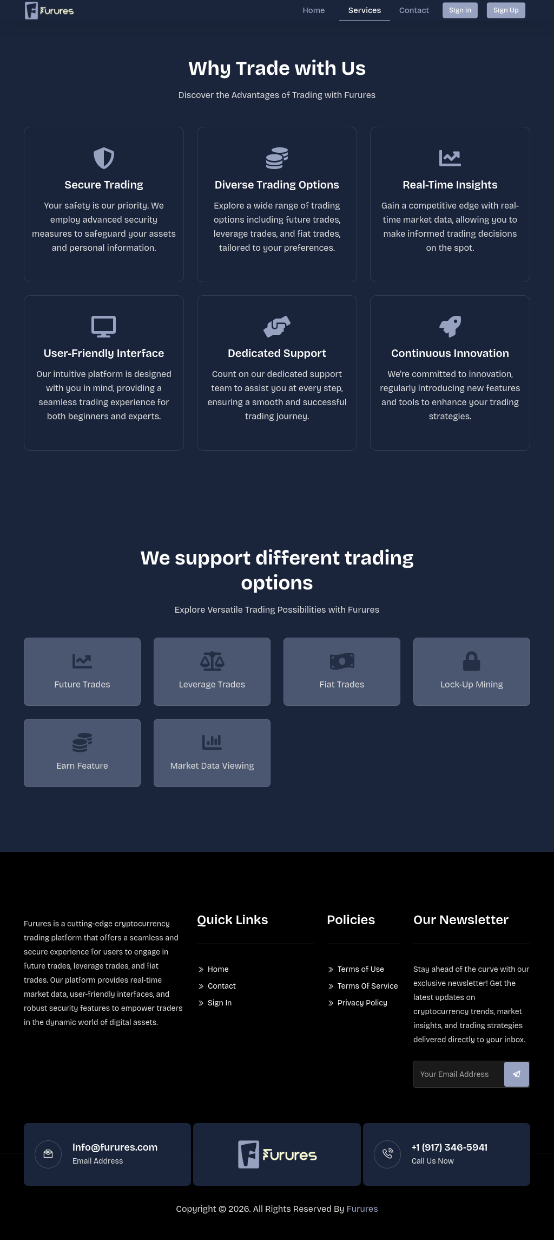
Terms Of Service (368, 993)
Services (369, 9)
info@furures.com (114, 1155)
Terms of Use (361, 977)
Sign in (460, 9)
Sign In (220, 1010)
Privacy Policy (362, 1010)
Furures (362, 1216)
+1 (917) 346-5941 (450, 1155)
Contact (415, 9)
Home (321, 9)
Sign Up (506, 9)
